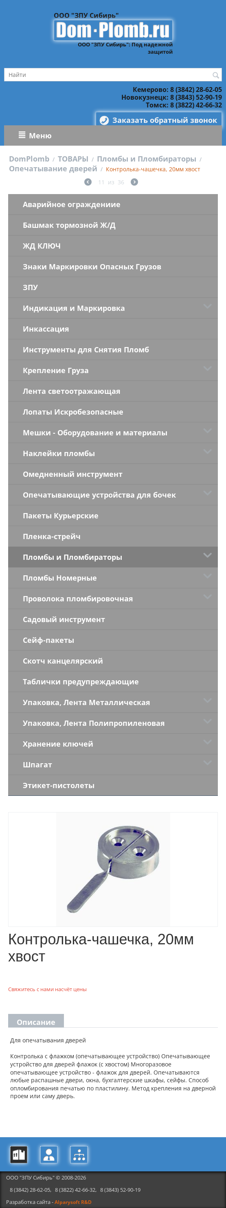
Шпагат (37, 764)
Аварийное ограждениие (72, 204)
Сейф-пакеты (48, 640)
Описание (36, 1022)
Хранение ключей (58, 744)
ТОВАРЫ (73, 159)
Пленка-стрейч (52, 536)
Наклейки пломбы (59, 453)
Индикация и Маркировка (74, 308)
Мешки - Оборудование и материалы (95, 432)
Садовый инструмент (64, 619)
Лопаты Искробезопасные (73, 412)
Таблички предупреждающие (81, 681)
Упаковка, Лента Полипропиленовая (94, 723)
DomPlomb (29, 159)
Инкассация (46, 329)
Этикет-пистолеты (58, 785)
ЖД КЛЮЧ (42, 246)
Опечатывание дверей (53, 168)
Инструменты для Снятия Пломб (86, 349)
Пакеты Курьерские (61, 515)
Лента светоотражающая (72, 391)
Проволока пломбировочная (78, 598)
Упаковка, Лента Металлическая (86, 702)
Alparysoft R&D (73, 1202)
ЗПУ (30, 287)
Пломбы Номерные (60, 578)
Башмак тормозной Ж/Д (69, 225)
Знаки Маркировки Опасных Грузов (92, 266)
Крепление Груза (56, 370)
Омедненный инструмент (73, 474)
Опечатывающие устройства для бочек (99, 495)
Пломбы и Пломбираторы (146, 159)
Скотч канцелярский (63, 661)
